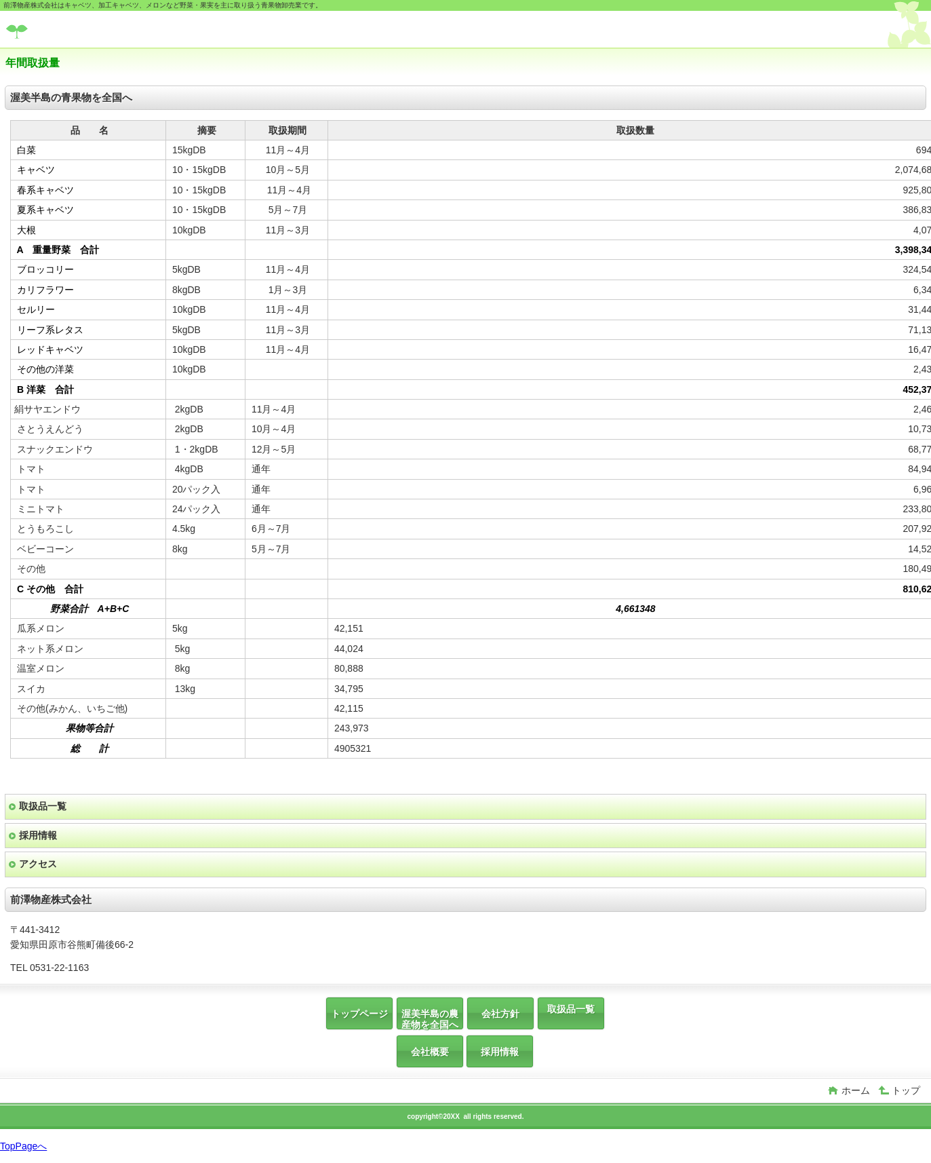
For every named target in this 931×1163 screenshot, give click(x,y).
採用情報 (38, 835)
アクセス (38, 863)
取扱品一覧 (42, 806)
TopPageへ (23, 1146)
